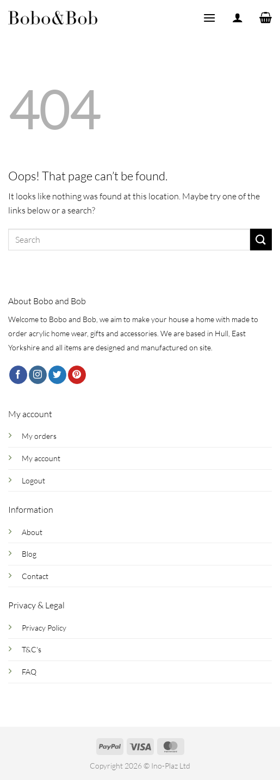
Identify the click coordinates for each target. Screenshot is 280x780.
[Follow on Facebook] (18, 375)
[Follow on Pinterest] (77, 375)
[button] (209, 17)
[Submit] (261, 239)
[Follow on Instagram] (38, 375)
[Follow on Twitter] (57, 375)
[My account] (237, 17)
